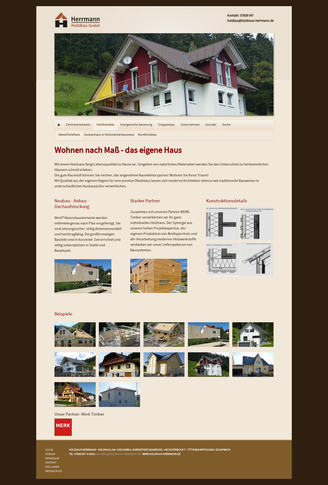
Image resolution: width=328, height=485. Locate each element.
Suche (226, 124)
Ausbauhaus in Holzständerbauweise (109, 134)
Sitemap (50, 454)
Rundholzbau (147, 134)
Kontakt (210, 124)
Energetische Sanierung (136, 124)
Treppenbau (166, 124)
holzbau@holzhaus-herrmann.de (118, 454)
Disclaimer (52, 467)
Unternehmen (190, 124)
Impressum (52, 459)
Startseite (59, 125)
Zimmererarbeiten (78, 124)
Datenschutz (53, 471)
